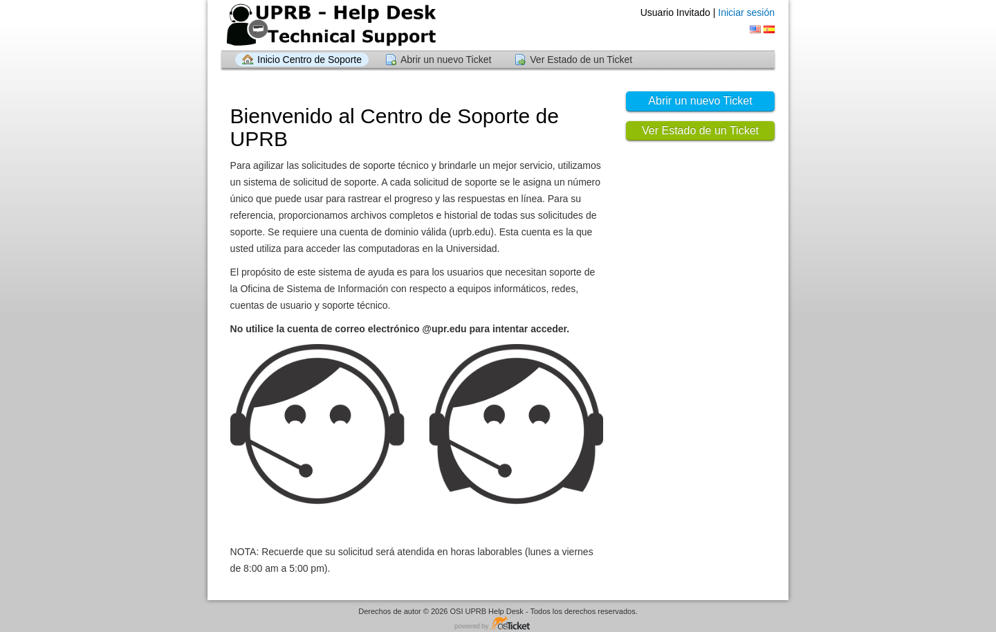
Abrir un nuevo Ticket (446, 59)
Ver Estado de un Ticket (581, 59)
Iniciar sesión (746, 12)
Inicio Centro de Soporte (309, 59)
